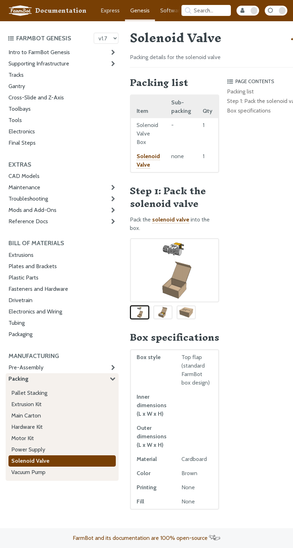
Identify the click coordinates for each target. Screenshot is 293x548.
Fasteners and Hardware (38, 288)
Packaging (20, 334)
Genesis (140, 10)
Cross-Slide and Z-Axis (36, 97)
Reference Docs (28, 221)
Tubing (16, 322)
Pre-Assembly (25, 367)
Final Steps (22, 142)
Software (171, 10)
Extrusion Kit (26, 404)
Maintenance (24, 187)
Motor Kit (22, 438)
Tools (15, 120)
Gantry (16, 86)
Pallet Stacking (29, 393)
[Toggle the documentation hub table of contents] (49, 38)
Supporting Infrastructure (38, 63)
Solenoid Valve (30, 460)
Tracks (16, 74)
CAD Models (24, 176)
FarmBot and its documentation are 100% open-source (146, 538)
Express (110, 10)
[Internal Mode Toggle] (248, 11)
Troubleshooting (28, 198)
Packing (18, 378)
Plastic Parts (23, 277)
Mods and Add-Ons (32, 210)
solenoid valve (170, 219)
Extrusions (21, 255)
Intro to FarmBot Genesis (39, 52)
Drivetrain (20, 300)
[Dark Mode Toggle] (276, 11)
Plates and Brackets (32, 266)
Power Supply (28, 449)
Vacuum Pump (28, 472)
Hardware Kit (27, 426)
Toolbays (19, 108)
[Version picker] (106, 38)
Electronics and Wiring (35, 311)
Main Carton (26, 415)
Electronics (21, 131)
